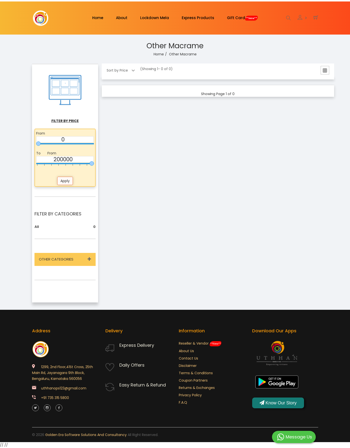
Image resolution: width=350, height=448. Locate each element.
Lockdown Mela (154, 17)
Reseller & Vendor (200, 343)
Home (97, 17)
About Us (186, 350)
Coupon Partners (193, 380)
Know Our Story (278, 402)
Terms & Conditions (196, 373)
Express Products (198, 17)
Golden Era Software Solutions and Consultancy (86, 434)
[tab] (325, 71)
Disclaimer (188, 365)
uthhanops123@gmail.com (63, 388)
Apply (65, 180)
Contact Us (188, 358)
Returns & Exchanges (197, 387)
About (121, 17)
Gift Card (242, 18)
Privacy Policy (190, 395)
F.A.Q (183, 402)
